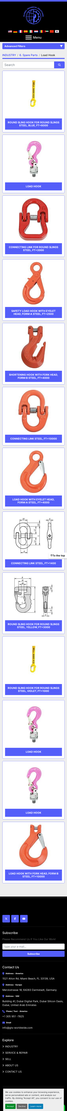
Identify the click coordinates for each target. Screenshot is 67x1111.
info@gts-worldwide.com (17, 1027)
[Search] (28, 64)
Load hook (33, 186)
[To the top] (57, 555)
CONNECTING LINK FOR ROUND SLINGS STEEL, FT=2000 (33, 249)
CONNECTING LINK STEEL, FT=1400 (33, 563)
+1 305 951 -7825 (13, 1016)
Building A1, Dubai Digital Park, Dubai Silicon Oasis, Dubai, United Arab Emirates (33, 1003)
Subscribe (33, 953)
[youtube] (24, 918)
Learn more (35, 1106)
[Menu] (28, 37)
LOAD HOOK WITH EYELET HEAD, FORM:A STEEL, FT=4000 (33, 501)
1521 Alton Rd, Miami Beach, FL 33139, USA (28, 978)
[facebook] (15, 918)
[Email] (33, 947)
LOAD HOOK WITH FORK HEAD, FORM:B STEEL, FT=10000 (33, 875)
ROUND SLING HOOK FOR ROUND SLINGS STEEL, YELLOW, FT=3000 (33, 626)
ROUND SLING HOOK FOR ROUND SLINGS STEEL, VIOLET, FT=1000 (33, 689)
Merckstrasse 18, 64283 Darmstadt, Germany (29, 989)
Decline (22, 1106)
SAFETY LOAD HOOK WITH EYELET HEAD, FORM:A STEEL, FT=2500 (33, 312)
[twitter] (6, 918)
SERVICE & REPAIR (16, 1052)
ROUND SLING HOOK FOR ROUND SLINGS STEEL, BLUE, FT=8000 (33, 124)
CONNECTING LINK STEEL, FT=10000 (33, 438)
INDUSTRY (11, 1046)
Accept (10, 1106)
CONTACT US (13, 1071)
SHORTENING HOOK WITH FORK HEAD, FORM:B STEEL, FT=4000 (33, 376)
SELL (8, 1059)
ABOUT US (11, 1065)
